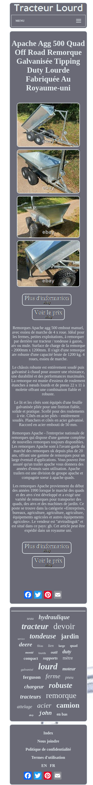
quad (73, 646)
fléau (40, 646)
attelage (24, 706)
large (62, 646)
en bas (62, 714)
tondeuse (43, 636)
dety (31, 715)
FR (52, 766)
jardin (70, 636)
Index (48, 733)
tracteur (35, 626)
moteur (69, 668)
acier (44, 705)
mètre (68, 658)
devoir (64, 626)
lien (51, 646)
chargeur (34, 687)
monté (29, 652)
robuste (60, 685)
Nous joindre (48, 741)
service (21, 638)
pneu (69, 677)
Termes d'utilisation (48, 757)
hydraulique (54, 617)
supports (50, 658)
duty (66, 651)
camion (67, 705)
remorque (61, 695)
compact (31, 658)
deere (25, 644)
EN (44, 766)
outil (54, 652)
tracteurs (30, 697)
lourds (42, 653)
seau (30, 618)
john (45, 713)
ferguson (32, 677)
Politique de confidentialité (48, 749)
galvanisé (27, 669)
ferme (53, 676)
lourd (48, 666)
